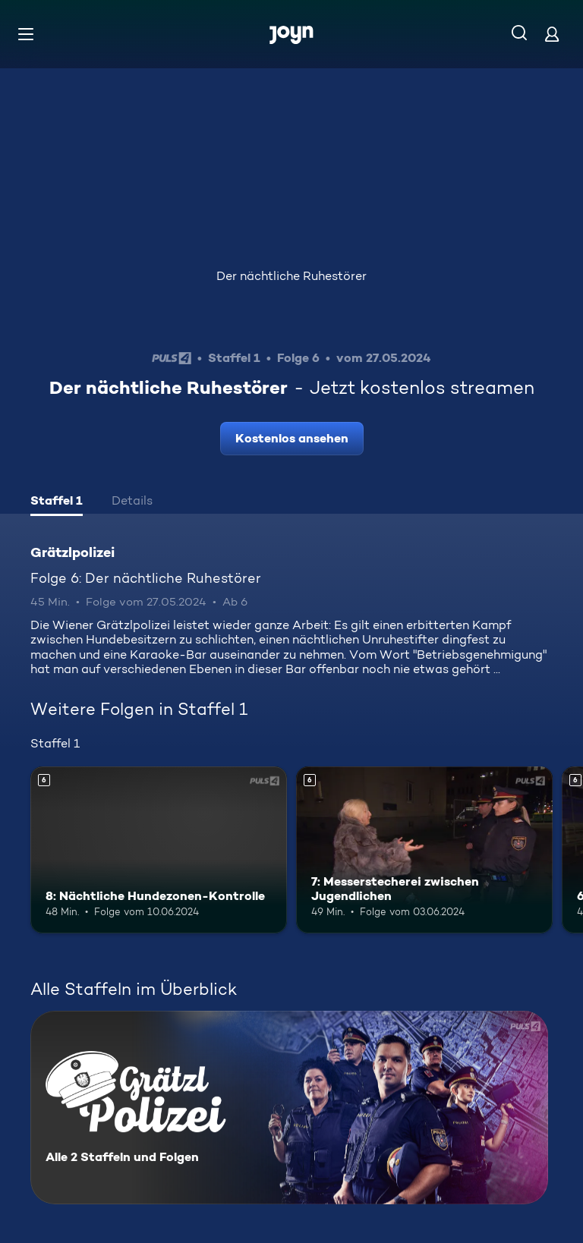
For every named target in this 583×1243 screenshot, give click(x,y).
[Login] (552, 33)
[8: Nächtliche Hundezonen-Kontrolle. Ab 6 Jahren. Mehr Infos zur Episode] (158, 849)
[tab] (56, 502)
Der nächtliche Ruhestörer (291, 276)
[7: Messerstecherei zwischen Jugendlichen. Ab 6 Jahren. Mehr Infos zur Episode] (424, 849)
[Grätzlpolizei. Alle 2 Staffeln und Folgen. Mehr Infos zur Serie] (289, 1107)
